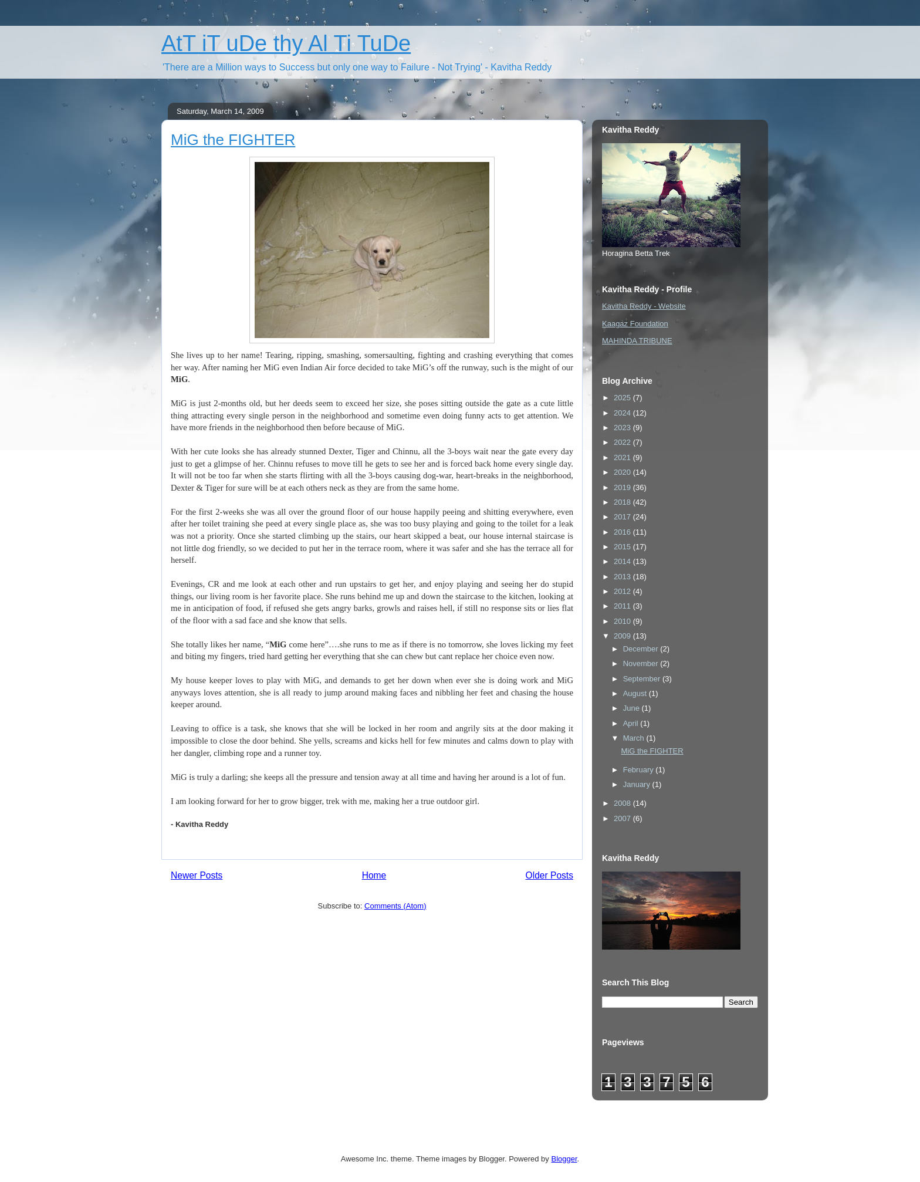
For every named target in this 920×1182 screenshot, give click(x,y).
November (642, 663)
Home (374, 875)
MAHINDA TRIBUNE (637, 340)
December (642, 648)
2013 (623, 576)
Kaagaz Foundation (635, 323)
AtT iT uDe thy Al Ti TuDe (286, 43)
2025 (623, 397)
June (632, 708)
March (635, 738)
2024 (623, 412)
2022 (623, 442)
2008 (623, 803)
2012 (623, 591)
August (636, 693)
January (637, 784)
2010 (623, 621)
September (642, 678)
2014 (623, 561)
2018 (623, 502)
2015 (623, 546)
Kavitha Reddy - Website (644, 306)
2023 (623, 427)
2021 (623, 457)
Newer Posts (196, 875)
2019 (623, 487)
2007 (623, 818)
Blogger (564, 1158)
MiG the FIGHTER (233, 139)
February (639, 769)
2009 (623, 635)
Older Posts (549, 875)
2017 (623, 516)
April (632, 723)
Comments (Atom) (395, 905)
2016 (623, 532)
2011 (623, 606)
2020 (623, 472)
